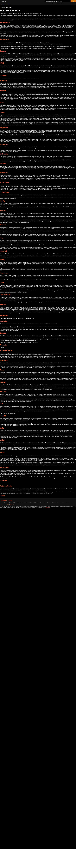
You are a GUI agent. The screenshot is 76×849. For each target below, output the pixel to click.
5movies (14, 413)
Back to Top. (48, 507)
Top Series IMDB (12, 502)
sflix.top (48, 502)
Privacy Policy (3, 504)
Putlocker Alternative (27, 502)
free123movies (35, 502)
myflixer (67, 502)
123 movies (62, 502)
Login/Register (61, 2)
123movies (6, 502)
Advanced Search (55, 2)
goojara (57, 502)
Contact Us (12, 504)
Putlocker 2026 (19, 502)
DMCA (8, 504)
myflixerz (52, 502)
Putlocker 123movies (6, 500)
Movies (2, 4)
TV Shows (8, 4)
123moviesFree (43, 502)
